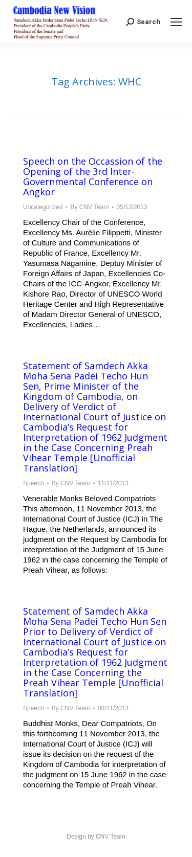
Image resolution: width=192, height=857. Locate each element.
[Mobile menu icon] (176, 22)
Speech (33, 483)
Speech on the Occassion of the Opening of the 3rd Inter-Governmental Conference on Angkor (92, 176)
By (89, 207)
